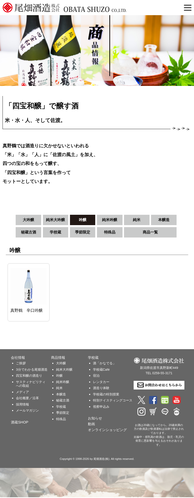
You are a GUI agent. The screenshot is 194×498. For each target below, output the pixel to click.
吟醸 (83, 220)
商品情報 (58, 358)
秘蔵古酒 (28, 232)
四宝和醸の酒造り (29, 376)
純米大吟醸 (55, 220)
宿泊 (96, 376)
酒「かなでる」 (104, 364)
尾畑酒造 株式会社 (78, 8)
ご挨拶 (21, 364)
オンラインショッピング (107, 431)
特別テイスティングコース (112, 401)
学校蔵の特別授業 (106, 395)
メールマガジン (27, 411)
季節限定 (83, 232)
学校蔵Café (101, 370)
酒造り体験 (101, 389)
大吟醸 (28, 220)
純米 (137, 220)
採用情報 (22, 405)
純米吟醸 (110, 220)
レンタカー (101, 383)
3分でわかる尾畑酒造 (31, 370)
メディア (22, 393)
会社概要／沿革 (27, 399)
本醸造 (164, 220)
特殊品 (110, 232)
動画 (91, 425)
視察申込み (101, 407)
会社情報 (18, 358)
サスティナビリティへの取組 (30, 385)
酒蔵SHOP (19, 423)
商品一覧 (150, 232)
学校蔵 (56, 232)
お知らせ (95, 419)
